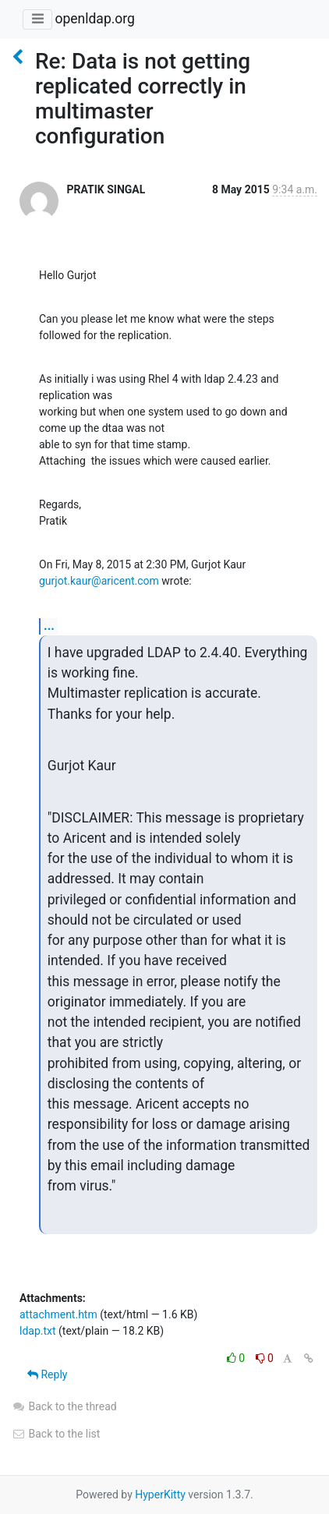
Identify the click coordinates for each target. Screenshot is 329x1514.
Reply (47, 1374)
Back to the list (56, 1433)
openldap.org (94, 19)
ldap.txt (37, 1331)
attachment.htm (58, 1314)
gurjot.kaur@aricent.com (99, 581)
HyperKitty (160, 1494)
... (49, 625)
